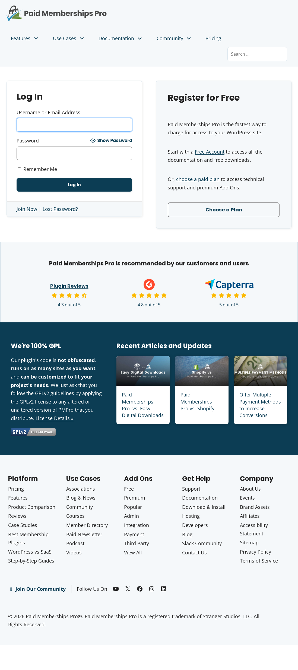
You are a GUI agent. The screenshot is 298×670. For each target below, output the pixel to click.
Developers (195, 525)
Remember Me (37, 169)
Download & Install (204, 507)
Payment (134, 534)
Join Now (27, 209)
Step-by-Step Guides (31, 560)
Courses (75, 516)
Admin (131, 516)
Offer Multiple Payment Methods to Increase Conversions (260, 404)
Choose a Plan (223, 209)
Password (28, 140)
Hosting (191, 516)
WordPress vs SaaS (30, 551)
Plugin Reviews (69, 285)
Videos (74, 552)
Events (247, 497)
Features (25, 38)
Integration (136, 525)
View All (133, 552)
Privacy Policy (255, 551)
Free (129, 488)
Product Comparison (31, 507)
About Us (250, 488)
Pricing (213, 38)
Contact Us (194, 552)
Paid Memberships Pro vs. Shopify (197, 401)
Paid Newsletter (84, 534)
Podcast (75, 543)
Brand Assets (255, 507)
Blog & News (81, 497)
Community (174, 38)
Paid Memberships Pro (74, 9)
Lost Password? (60, 209)
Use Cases (69, 38)
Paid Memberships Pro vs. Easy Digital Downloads (143, 404)
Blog (187, 534)
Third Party (136, 543)
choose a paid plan (198, 179)
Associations (80, 488)
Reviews (17, 516)
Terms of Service (259, 560)
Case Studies (22, 525)
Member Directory (87, 525)
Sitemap (249, 542)
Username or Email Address (48, 112)
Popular (133, 507)
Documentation (121, 38)
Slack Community (202, 543)
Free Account (209, 151)
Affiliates (250, 516)
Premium (134, 497)
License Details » (55, 418)
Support (191, 488)
